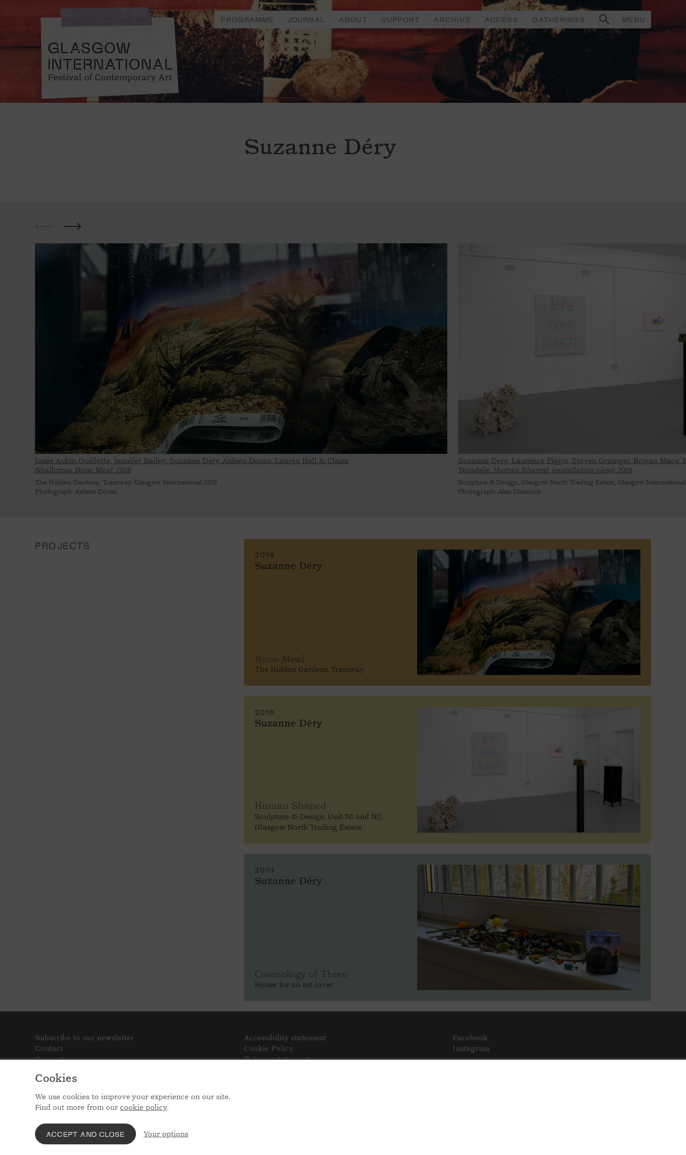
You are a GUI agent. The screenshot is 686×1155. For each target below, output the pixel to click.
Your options (165, 1134)
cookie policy (143, 1107)
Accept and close (85, 1134)
